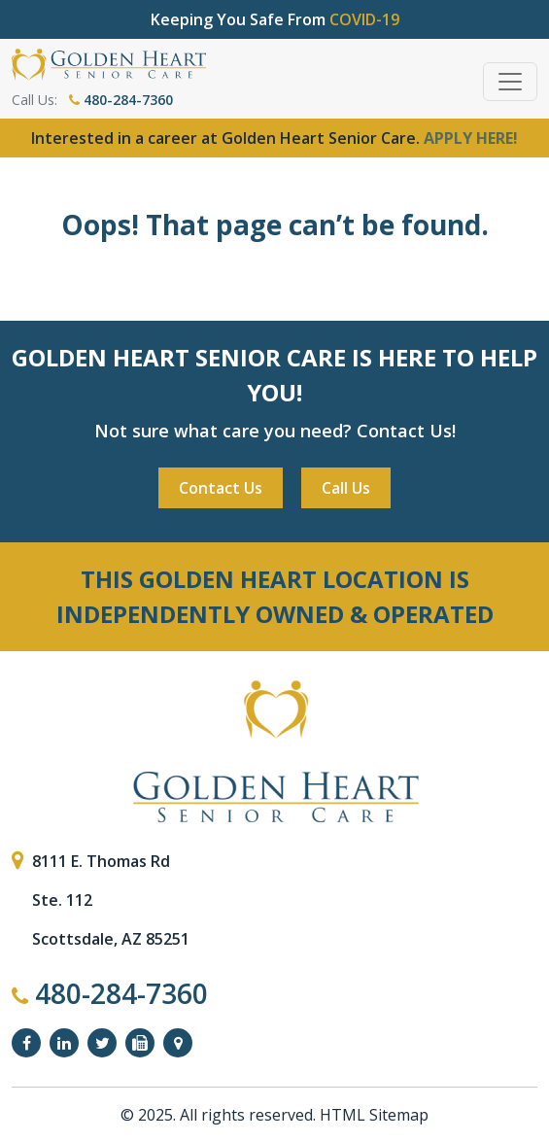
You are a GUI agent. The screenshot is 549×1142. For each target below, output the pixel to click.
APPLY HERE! (471, 138)
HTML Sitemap (374, 1114)
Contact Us (220, 488)
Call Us (346, 488)
